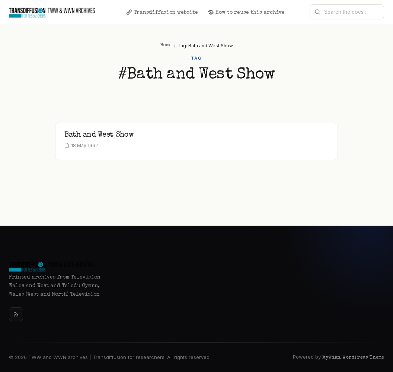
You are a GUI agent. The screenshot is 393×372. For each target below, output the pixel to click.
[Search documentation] (351, 11)
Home (166, 45)
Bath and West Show (99, 135)
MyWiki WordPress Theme (353, 357)
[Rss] (16, 314)
